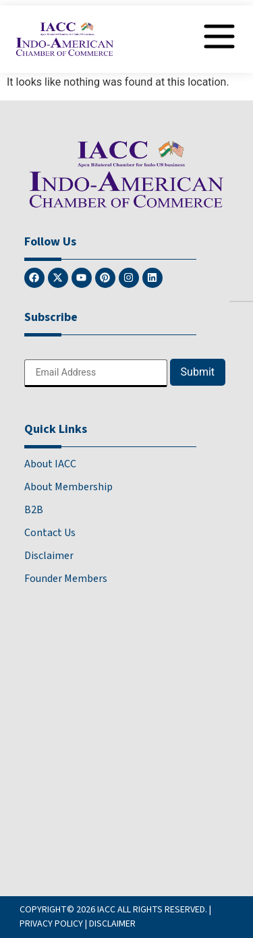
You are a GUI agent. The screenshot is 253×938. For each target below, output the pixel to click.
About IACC (50, 464)
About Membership (68, 486)
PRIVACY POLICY (51, 924)
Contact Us (50, 532)
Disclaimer (49, 555)
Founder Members (65, 578)
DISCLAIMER (112, 924)
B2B (33, 509)
